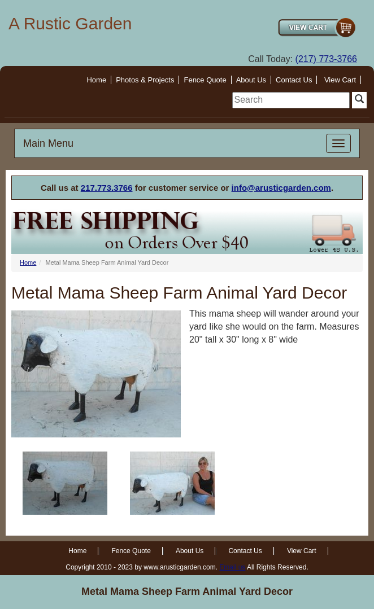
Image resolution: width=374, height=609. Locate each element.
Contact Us (294, 80)
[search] (291, 100)
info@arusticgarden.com (281, 187)
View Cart (340, 80)
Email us (232, 567)
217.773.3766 (107, 187)
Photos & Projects (145, 80)
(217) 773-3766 (326, 59)
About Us (251, 80)
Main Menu (48, 143)
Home (96, 80)
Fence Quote (205, 80)
